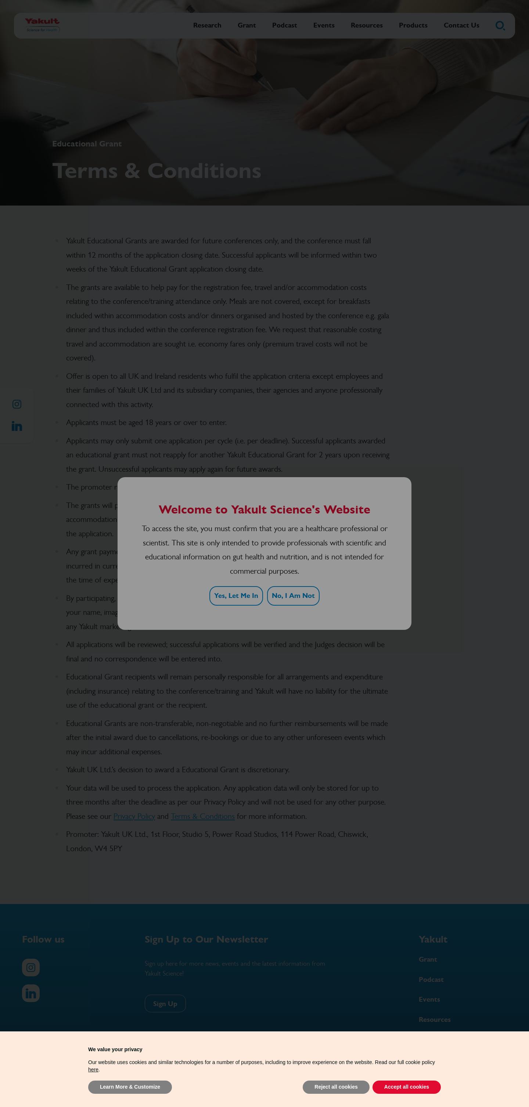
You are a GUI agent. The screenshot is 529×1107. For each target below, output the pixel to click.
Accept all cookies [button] (406, 1087)
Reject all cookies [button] (336, 1087)
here (93, 1069)
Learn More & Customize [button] (130, 1087)
